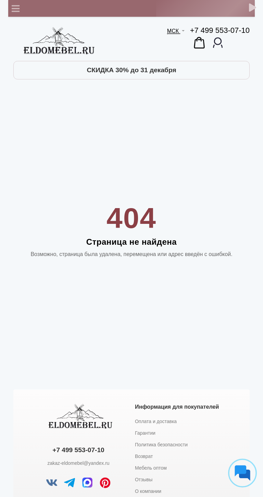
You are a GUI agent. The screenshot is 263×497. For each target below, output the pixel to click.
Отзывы (143, 479)
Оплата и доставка (156, 421)
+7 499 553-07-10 (220, 30)
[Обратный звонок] (252, 7)
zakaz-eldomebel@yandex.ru (78, 463)
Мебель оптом (151, 468)
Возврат (144, 456)
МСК (173, 31)
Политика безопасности (161, 444)
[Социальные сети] (242, 473)
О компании (148, 491)
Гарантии (145, 433)
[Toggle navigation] (15, 8)
